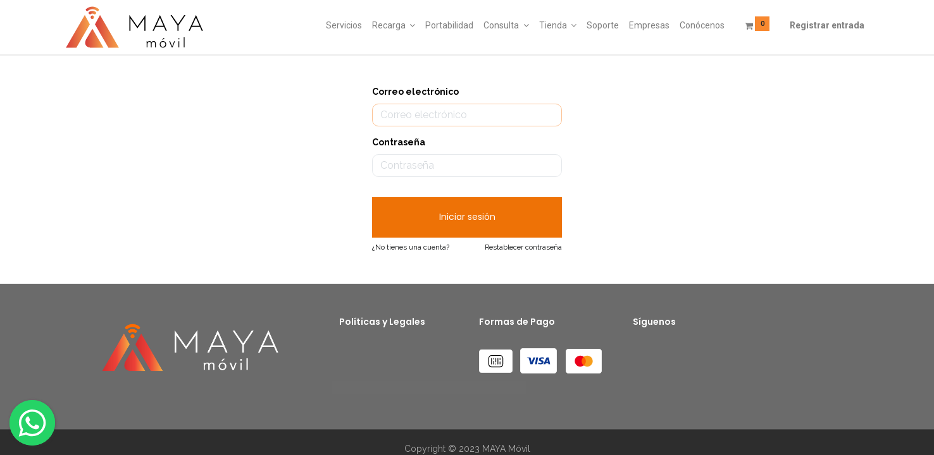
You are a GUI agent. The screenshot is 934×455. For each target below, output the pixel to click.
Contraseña (398, 142)
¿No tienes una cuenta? (410, 247)
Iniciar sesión (467, 216)
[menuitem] (344, 26)
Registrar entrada (827, 25)
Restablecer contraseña (523, 247)
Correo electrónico (415, 92)
